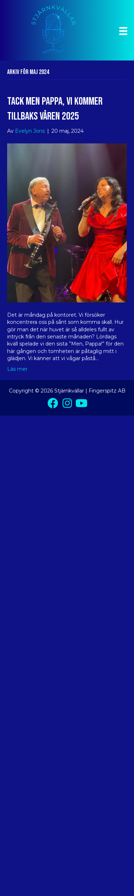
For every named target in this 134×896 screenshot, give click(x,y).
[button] (53, 403)
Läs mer (17, 369)
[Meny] (123, 31)
